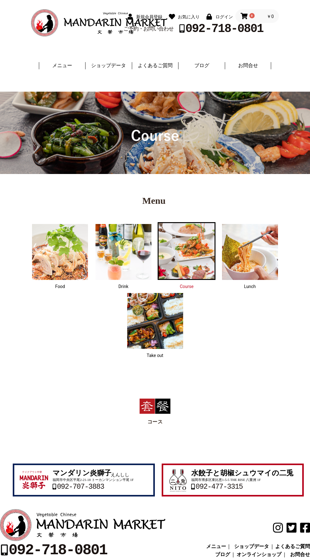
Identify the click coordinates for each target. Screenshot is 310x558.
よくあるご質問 (155, 65)
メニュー (62, 65)
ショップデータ (108, 65)
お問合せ (248, 65)
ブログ (201, 65)
